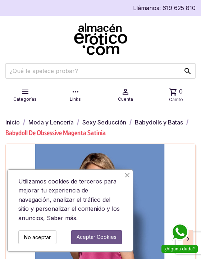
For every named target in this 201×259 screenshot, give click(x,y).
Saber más (61, 218)
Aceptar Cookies (97, 237)
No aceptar (37, 237)
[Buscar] (100, 71)
